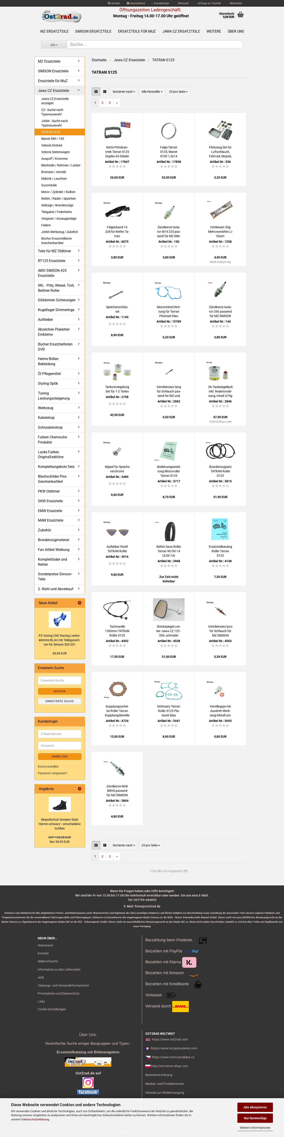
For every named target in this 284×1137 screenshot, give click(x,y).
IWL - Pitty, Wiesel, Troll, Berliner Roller (56, 288)
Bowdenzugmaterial (53, 540)
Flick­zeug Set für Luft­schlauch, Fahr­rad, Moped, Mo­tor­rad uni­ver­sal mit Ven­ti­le (220, 152)
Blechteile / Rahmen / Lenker (61, 165)
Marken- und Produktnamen (164, 1084)
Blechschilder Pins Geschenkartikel (52, 479)
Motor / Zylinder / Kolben (58, 192)
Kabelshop (46, 418)
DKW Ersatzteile (50, 501)
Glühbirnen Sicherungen (56, 300)
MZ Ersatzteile (54, 31)
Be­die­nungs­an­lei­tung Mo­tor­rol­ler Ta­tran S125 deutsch (169, 471)
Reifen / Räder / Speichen (58, 198)
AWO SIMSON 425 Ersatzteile (52, 273)
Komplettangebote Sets (56, 467)
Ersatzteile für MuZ (137, 31)
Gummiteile (49, 185)
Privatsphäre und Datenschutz (59, 993)
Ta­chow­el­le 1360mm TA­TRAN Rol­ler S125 (117, 631)
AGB (41, 977)
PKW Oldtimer (49, 491)
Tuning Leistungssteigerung (54, 395)
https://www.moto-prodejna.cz (173, 1057)
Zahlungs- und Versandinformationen (63, 985)
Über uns (236, 31)
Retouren (182, 3)
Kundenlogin (160, 3)
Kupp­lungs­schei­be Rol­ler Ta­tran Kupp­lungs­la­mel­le (117, 711)
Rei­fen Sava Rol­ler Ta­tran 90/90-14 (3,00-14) (168, 551)
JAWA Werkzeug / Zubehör (59, 232)
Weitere (214, 31)
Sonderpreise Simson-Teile (55, 576)
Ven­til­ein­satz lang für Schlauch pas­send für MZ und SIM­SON (169, 391)
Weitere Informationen (255, 1127)
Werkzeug (45, 408)
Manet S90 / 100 (52, 138)
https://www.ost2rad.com (170, 1039)
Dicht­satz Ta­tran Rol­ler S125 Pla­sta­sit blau (168, 711)
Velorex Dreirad (51, 145)
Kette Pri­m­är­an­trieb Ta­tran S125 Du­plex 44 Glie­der (117, 152)
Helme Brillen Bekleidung (48, 361)
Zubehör (44, 530)
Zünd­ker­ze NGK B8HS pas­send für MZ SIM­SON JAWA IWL (117, 790)
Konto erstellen (48, 766)
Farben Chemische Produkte (52, 439)
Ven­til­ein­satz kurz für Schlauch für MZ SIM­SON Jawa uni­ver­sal (220, 631)
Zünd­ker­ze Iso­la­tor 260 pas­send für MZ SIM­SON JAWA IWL (220, 311)
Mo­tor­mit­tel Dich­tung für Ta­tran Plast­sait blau (169, 311)
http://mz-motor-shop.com (169, 1066)
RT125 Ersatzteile (51, 261)
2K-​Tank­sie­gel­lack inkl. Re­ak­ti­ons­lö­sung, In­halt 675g (220, 391)
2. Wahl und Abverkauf (55, 589)
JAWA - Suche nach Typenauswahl (54, 123)
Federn (46, 225)
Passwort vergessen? (52, 773)
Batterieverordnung (158, 1075)
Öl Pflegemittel (49, 374)
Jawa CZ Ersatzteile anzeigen (55, 101)
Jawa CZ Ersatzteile (181, 31)
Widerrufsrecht (48, 961)
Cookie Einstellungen (52, 1009)
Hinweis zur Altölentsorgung (164, 1092)
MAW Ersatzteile (50, 520)
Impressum (45, 945)
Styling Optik (48, 383)
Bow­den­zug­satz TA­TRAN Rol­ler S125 (220, 471)
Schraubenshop (50, 427)
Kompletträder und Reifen (52, 562)
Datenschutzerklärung (35, 1119)
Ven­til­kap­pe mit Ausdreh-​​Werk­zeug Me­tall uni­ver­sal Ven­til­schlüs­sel (220, 711)
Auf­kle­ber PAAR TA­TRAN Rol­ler (117, 549)
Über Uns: (88, 1035)
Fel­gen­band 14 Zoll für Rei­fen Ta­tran (117, 231)
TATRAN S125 (50, 132)
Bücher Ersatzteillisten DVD (55, 346)
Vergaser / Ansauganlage (58, 218)
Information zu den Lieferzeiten (59, 969)
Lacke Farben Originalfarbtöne (50, 454)
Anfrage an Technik (208, 3)
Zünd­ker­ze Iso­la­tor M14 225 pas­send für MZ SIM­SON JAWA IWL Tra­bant (169, 231)
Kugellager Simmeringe (56, 310)
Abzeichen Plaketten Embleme (54, 332)
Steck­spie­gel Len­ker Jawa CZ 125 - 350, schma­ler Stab (168, 631)
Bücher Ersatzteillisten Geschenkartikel (56, 241)
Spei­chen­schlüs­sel (117, 309)
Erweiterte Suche (59, 701)
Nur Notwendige (255, 1118)
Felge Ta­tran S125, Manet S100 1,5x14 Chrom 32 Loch (168, 152)
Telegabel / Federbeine (56, 212)
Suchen (114, 3)
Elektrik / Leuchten (54, 178)
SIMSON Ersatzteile (93, 31)
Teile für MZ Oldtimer (54, 251)
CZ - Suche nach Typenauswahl (52, 112)
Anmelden (60, 756)
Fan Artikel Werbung (53, 550)
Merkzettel (234, 3)
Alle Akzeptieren (255, 1107)
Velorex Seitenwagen (55, 152)
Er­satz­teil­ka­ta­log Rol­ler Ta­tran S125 (220, 551)
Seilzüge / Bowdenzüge (57, 205)
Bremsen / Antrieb (53, 172)
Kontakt (43, 953)
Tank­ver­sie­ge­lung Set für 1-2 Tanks (117, 389)
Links (41, 1001)
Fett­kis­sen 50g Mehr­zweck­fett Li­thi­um (220, 231)
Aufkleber (45, 319)
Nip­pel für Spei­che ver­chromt (117, 469)
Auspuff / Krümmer (54, 158)
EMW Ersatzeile (50, 511)
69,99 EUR (60, 653)
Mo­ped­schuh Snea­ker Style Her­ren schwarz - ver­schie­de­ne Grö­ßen (60, 824)
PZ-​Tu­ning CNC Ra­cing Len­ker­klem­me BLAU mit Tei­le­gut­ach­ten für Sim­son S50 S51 (60, 640)
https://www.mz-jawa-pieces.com (174, 1048)
